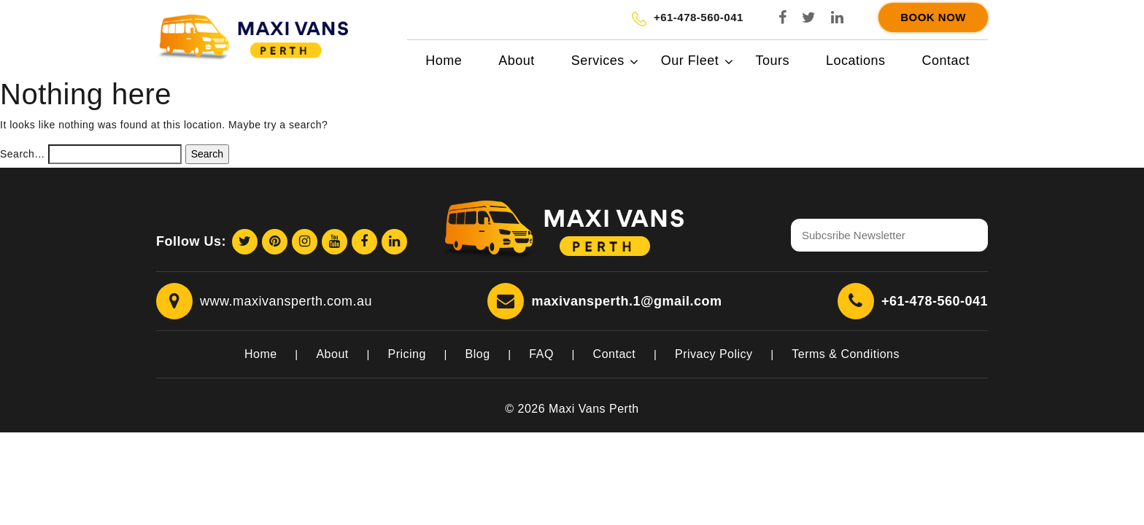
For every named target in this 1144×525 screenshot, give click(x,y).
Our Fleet (690, 60)
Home (443, 60)
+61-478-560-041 (934, 301)
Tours (772, 60)
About (516, 60)
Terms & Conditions (846, 354)
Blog (477, 354)
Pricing (406, 354)
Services (598, 60)
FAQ (541, 354)
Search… (22, 154)
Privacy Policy (714, 354)
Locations (856, 60)
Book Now (933, 17)
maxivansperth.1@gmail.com (626, 301)
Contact (945, 60)
